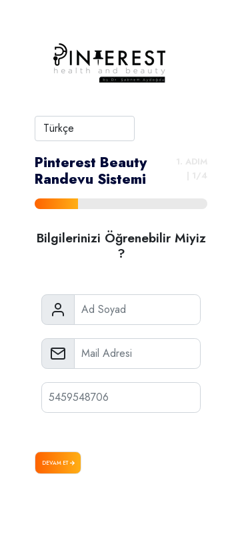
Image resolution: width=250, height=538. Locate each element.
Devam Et (58, 463)
